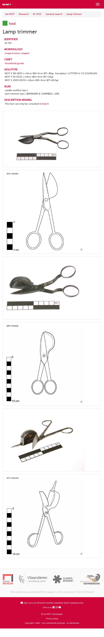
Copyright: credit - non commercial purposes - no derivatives (52, 623)
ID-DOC (37, 14)
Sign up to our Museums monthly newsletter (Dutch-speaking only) (52, 603)
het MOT (10, 14)
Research (24, 14)
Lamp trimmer (74, 14)
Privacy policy (52, 619)
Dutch (45, 104)
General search (54, 14)
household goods (14, 63)
